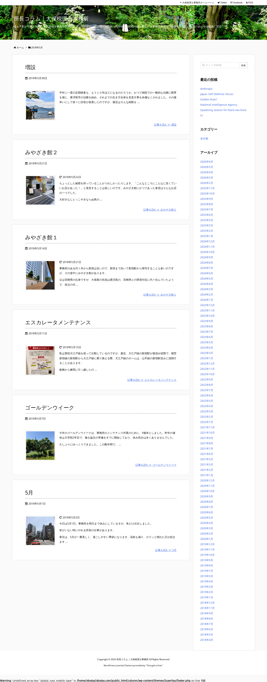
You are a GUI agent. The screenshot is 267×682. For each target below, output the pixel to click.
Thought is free (154, 665)
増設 (30, 67)
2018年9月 (206, 613)
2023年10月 (207, 315)
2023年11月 (207, 310)
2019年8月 (206, 565)
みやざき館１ (41, 237)
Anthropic (206, 89)
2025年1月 (206, 236)
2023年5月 (206, 342)
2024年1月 (206, 300)
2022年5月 (206, 400)
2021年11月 (207, 427)
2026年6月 (206, 161)
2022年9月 (206, 379)
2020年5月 (206, 517)
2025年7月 (206, 209)
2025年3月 (206, 225)
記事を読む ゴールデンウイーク (155, 465)
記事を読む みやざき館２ (159, 209)
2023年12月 (207, 305)
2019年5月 (206, 576)
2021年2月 (206, 470)
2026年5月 (206, 167)
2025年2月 (206, 230)
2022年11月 (207, 369)
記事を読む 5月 (165, 550)
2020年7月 (206, 507)
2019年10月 (207, 555)
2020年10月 (207, 491)
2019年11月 (207, 549)
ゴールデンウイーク (49, 407)
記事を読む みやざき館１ (159, 294)
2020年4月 (206, 523)
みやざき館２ (41, 152)
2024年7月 (206, 268)
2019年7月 (206, 571)
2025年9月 (206, 199)
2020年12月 (207, 480)
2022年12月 (207, 363)
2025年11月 (207, 188)
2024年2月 (206, 294)
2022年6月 (206, 395)
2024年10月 (207, 252)
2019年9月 (206, 560)
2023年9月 (206, 321)
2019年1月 (206, 597)
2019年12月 (207, 544)
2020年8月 (206, 501)
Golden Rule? (208, 99)
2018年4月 (206, 640)
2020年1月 (206, 539)
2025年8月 (206, 204)
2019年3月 (206, 586)
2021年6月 (206, 454)
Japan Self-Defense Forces (216, 94)
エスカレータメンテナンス (58, 322)
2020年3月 (206, 528)
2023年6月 (206, 337)
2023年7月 (206, 331)
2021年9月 (206, 438)
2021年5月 (206, 459)
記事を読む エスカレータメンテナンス (151, 380)
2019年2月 (206, 592)
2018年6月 (206, 629)
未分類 (204, 138)
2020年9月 (206, 496)
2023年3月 (206, 353)
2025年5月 (206, 220)
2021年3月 (206, 464)
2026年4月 (206, 172)
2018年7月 (206, 624)
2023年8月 (206, 326)
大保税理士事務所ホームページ (198, 2)
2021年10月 (207, 432)
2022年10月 (207, 374)
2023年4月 (206, 347)
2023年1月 (206, 358)
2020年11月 (207, 485)
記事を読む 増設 (165, 124)
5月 (29, 492)
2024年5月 (206, 278)
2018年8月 (206, 618)
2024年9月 (206, 257)
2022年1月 (206, 422)
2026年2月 (206, 183)
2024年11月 (207, 246)
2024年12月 (207, 241)
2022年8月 (206, 385)
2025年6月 (206, 215)
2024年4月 (206, 284)
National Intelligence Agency (219, 104)
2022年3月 (206, 411)
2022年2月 (206, 416)
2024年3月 (206, 289)
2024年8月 (206, 262)
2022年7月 (206, 390)
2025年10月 (207, 193)
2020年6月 (206, 512)
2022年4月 (206, 406)
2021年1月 (206, 475)
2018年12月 (207, 602)
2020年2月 (206, 533)
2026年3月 (206, 177)
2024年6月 (206, 273)
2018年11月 (207, 608)
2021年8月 (206, 443)
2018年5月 (206, 634)
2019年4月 (206, 581)
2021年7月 (206, 448)
